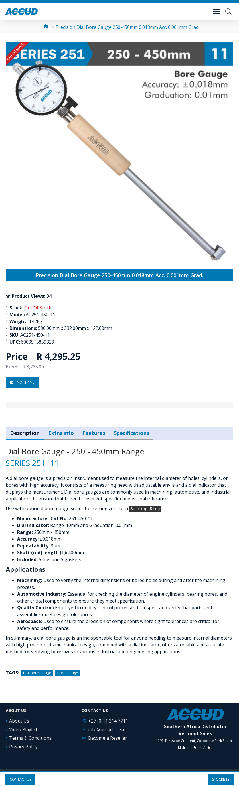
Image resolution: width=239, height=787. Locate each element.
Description (25, 432)
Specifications (131, 432)
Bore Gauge (67, 672)
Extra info (61, 432)
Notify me (22, 382)
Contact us (20, 779)
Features (93, 432)
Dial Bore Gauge (37, 672)
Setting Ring (145, 509)
